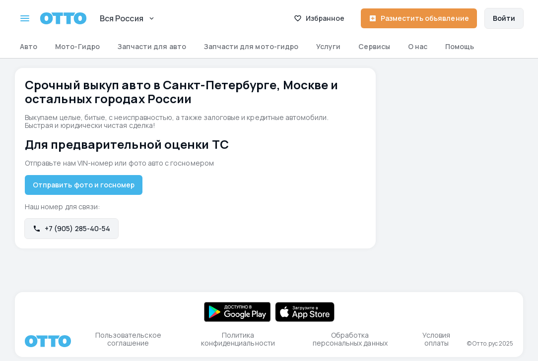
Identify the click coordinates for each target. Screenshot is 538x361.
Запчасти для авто (152, 46)
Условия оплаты (436, 339)
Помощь (459, 46)
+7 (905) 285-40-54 (71, 228)
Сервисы (374, 46)
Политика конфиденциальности (238, 339)
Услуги (328, 46)
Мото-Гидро (77, 46)
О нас (417, 46)
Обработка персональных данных (350, 339)
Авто (28, 46)
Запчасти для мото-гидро (251, 46)
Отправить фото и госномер (83, 184)
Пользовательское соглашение (128, 339)
